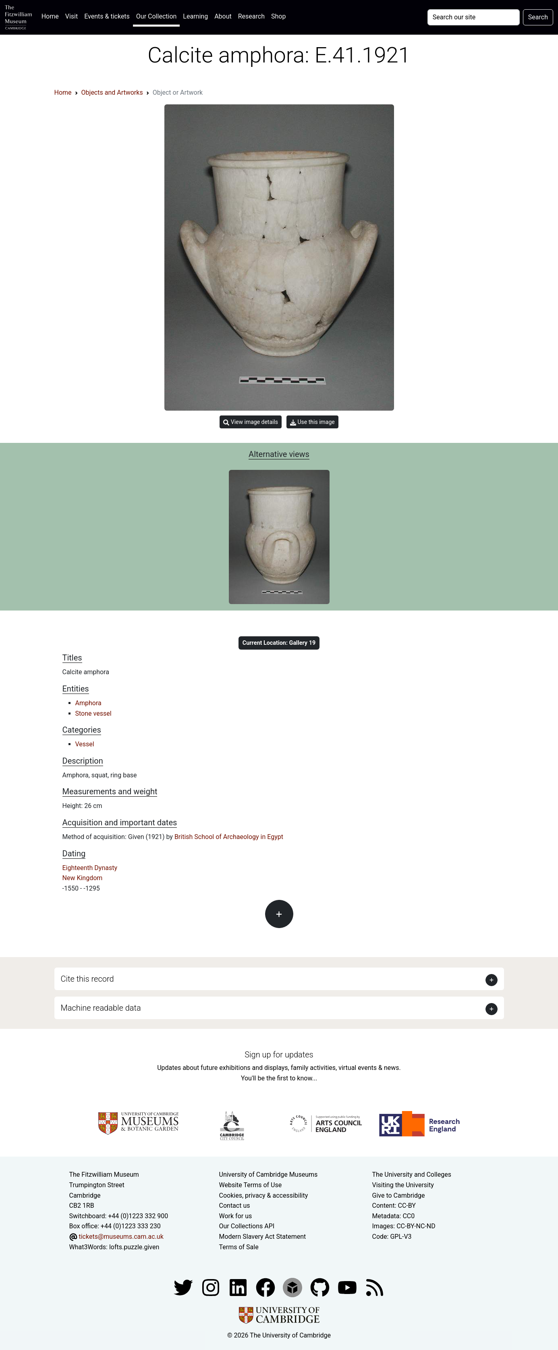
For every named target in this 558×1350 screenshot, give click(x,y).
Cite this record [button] (87, 979)
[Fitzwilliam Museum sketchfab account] (293, 1287)
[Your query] (473, 17)
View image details (250, 422)
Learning (195, 16)
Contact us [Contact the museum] (234, 1205)
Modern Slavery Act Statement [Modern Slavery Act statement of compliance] (262, 1236)
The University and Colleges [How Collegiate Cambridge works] (411, 1174)
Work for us (235, 1216)
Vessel (84, 744)
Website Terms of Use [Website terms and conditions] (250, 1185)
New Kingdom (82, 878)
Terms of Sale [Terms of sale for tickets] (239, 1247)
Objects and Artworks (112, 92)
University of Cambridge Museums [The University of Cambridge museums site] (268, 1174)
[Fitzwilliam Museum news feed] (375, 1287)
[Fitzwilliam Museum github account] (320, 1287)
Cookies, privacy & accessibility (263, 1195)
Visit (71, 16)
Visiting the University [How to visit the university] (403, 1185)
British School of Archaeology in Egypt (228, 837)
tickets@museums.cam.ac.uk (121, 1236)
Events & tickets (107, 16)
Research (251, 16)
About (223, 16)
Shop (278, 16)
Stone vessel (93, 713)
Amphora (88, 703)
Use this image (312, 422)
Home (51, 15)
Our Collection (156, 16)
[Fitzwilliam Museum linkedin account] (266, 1287)
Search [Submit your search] (538, 17)
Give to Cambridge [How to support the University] (398, 1195)
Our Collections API (247, 1226)
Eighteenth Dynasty (90, 868)
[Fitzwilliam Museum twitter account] (184, 1287)
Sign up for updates (279, 1054)
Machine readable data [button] (101, 1008)
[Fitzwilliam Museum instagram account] (211, 1287)
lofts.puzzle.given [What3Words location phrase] (134, 1247)
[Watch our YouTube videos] (348, 1287)
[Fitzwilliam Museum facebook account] (239, 1287)
